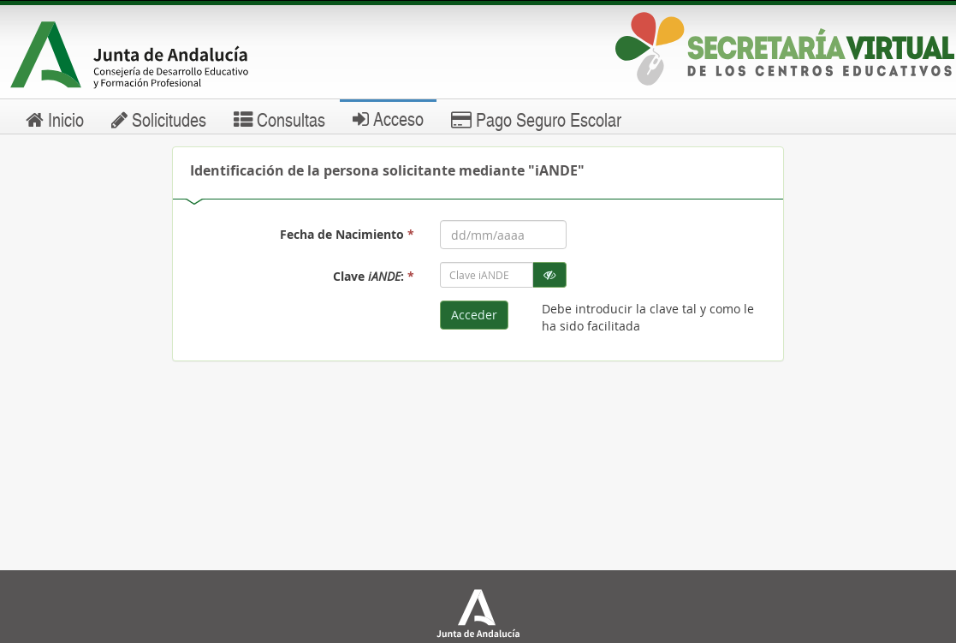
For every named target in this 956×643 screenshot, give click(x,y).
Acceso (388, 118)
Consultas (279, 119)
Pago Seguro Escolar (536, 119)
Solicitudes (158, 119)
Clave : (373, 276)
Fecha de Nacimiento (347, 234)
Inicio (55, 119)
